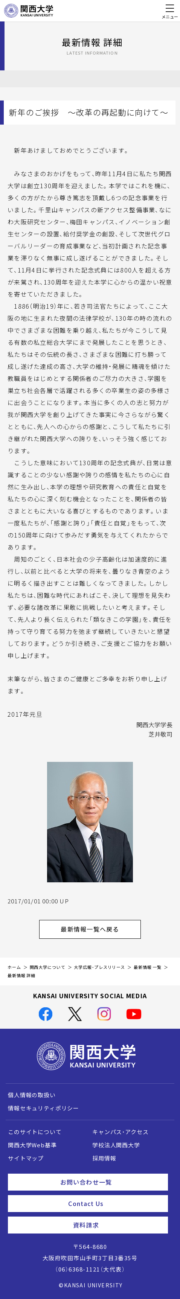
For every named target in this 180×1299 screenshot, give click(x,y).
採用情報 (104, 1158)
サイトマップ (26, 1158)
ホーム (14, 967)
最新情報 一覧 (148, 967)
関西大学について (48, 967)
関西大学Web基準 (32, 1145)
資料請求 (117, 1224)
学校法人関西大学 (116, 1145)
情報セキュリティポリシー (43, 1108)
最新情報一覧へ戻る (101, 929)
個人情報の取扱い (32, 1095)
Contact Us (115, 1203)
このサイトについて (35, 1132)
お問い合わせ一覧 (111, 1181)
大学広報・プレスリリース (99, 967)
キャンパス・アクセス (120, 1132)
